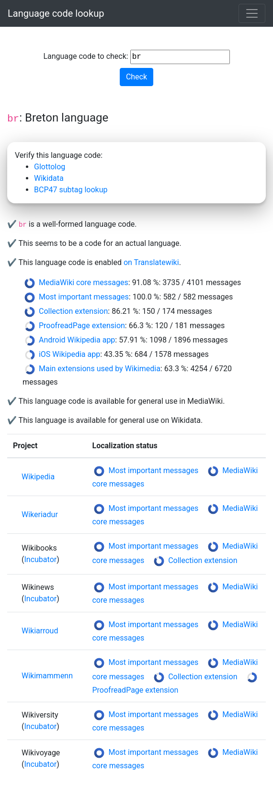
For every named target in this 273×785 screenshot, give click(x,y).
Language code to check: (136, 57)
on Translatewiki (151, 262)
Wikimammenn (47, 675)
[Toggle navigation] (252, 13)
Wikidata (49, 178)
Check (136, 76)
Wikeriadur (40, 514)
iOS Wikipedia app (69, 354)
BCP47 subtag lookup (70, 189)
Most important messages (84, 296)
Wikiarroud (40, 630)
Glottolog (49, 166)
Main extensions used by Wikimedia (99, 368)
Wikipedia (38, 476)
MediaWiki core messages (83, 282)
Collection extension (73, 311)
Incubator (40, 559)
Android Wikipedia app (77, 339)
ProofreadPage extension (82, 325)
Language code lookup (56, 13)
